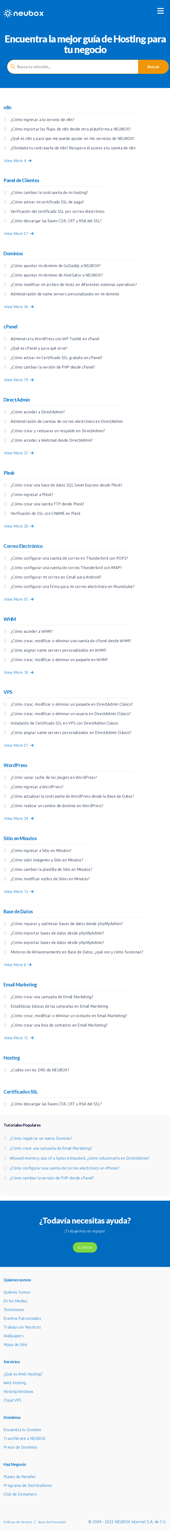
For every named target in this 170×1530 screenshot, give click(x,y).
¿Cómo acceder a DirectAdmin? (38, 412)
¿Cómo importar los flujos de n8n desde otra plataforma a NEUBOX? (71, 129)
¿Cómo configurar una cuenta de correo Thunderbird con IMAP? (66, 568)
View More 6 (17, 965)
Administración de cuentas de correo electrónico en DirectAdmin (67, 421)
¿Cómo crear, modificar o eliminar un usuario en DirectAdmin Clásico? (71, 714)
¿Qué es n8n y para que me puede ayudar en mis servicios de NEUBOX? (73, 138)
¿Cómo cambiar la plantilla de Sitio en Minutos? (51, 869)
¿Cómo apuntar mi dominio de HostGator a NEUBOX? (57, 275)
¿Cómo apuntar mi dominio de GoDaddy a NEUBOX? (56, 266)
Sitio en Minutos (20, 838)
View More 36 (19, 307)
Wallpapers (14, 1336)
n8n (7, 107)
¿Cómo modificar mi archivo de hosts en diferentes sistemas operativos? (74, 284)
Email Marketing (20, 984)
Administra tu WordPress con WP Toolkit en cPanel (55, 339)
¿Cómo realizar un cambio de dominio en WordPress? (57, 806)
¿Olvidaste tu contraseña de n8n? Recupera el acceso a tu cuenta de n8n (73, 148)
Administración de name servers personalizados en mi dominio (65, 294)
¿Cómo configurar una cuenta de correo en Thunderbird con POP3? (69, 558)
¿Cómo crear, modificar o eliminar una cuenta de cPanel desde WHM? (71, 641)
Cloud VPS (13, 1400)
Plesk (9, 473)
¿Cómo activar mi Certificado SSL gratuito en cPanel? (56, 358)
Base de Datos (18, 911)
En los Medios (15, 1301)
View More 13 (19, 891)
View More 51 (19, 745)
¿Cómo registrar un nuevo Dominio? (41, 1138)
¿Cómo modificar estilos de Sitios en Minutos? (50, 879)
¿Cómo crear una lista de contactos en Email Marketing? (59, 1025)
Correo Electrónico (23, 546)
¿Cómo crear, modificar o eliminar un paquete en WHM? (59, 660)
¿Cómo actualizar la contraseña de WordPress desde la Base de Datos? (72, 796)
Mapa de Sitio (15, 1344)
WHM (10, 619)
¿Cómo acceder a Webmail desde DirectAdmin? (52, 440)
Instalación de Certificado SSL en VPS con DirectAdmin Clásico (64, 723)
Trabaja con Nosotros (22, 1327)
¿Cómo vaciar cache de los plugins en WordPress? (54, 777)
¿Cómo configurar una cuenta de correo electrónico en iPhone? (64, 1168)
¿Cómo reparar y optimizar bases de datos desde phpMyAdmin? (66, 924)
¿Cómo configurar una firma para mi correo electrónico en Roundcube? (72, 586)
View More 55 (19, 599)
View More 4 (17, 161)
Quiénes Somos (17, 1292)
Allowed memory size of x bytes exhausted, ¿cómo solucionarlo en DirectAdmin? (80, 1158)
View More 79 (19, 380)
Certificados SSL (21, 1091)
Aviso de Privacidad (52, 1522)
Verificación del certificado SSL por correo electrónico (58, 211)
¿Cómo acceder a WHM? (31, 631)
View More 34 (19, 818)
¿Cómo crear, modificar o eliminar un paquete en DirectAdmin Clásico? (72, 704)
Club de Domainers (20, 1494)
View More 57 (19, 233)
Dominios (13, 253)
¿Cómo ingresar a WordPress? (37, 787)
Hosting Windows (19, 1391)
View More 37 (19, 453)
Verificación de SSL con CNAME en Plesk (45, 513)
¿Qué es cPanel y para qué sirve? (39, 348)
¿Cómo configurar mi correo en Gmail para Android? (56, 577)
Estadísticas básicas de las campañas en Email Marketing (59, 1006)
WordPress (15, 765)
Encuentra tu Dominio (22, 1430)
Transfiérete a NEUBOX (24, 1438)
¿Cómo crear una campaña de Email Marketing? (52, 997)
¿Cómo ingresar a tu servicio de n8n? (42, 119)
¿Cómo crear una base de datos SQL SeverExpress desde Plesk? (66, 485)
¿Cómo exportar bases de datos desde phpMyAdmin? (57, 942)
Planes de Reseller (20, 1477)
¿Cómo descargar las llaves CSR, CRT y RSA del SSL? (56, 221)
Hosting (12, 1058)
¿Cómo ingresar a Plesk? (32, 494)
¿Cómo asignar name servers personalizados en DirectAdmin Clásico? (71, 732)
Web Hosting (15, 1383)
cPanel (10, 326)
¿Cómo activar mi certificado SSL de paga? (47, 202)
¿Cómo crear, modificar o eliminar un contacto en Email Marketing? (69, 1016)
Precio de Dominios (20, 1447)
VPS (8, 692)
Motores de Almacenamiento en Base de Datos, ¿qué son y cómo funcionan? (77, 952)
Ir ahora (85, 1247)
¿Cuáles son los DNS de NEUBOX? (40, 1070)
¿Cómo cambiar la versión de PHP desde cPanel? (53, 367)
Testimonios (14, 1310)
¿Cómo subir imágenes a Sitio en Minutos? (47, 860)
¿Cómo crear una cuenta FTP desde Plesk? (47, 504)
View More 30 (19, 526)
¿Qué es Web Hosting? (23, 1374)
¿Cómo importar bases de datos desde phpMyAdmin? (57, 933)
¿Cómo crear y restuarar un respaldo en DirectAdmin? (58, 431)
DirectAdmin (17, 399)
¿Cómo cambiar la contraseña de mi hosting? (49, 192)
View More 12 (19, 1038)
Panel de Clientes (21, 180)
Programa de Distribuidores (28, 1485)
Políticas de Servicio (18, 1522)
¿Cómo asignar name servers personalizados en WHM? (58, 650)
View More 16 (19, 672)
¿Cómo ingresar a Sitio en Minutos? (41, 850)
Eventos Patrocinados (22, 1318)
